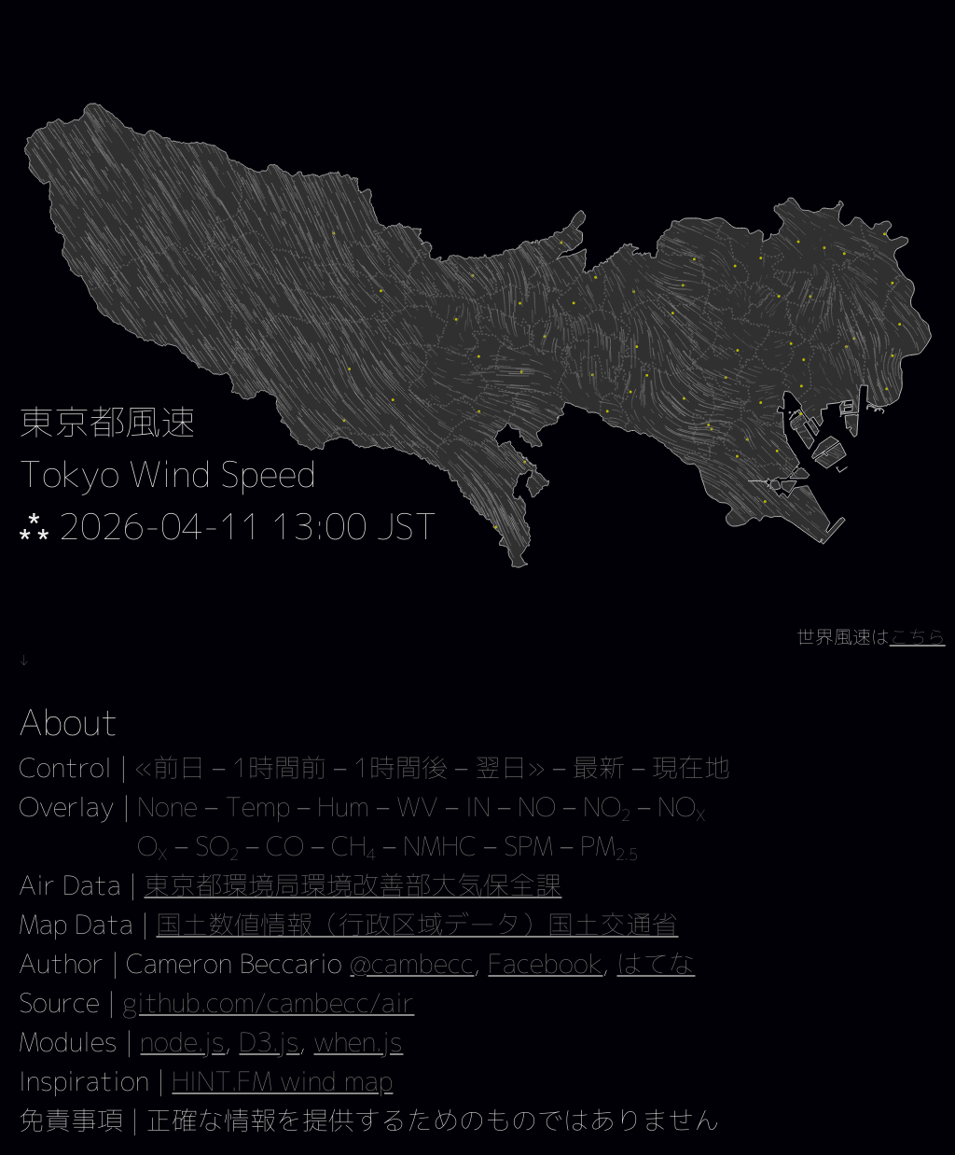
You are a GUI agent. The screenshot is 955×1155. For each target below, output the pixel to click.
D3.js (269, 1041)
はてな (655, 963)
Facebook (545, 963)
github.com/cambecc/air (268, 1002)
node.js (182, 1041)
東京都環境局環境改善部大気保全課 (352, 885)
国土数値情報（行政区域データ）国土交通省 (417, 924)
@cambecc (412, 963)
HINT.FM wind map (282, 1081)
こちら (918, 636)
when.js (358, 1041)
